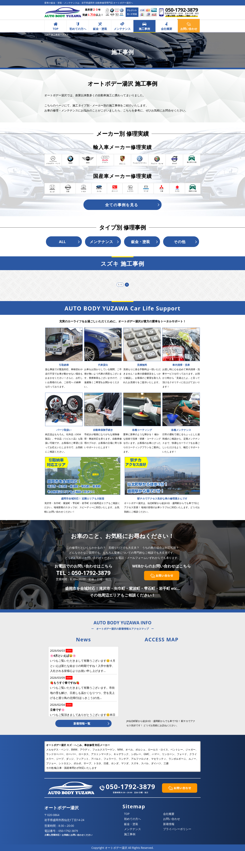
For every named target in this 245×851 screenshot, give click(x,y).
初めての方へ (77, 29)
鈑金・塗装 (100, 29)
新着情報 (168, 824)
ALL (62, 241)
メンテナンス (122, 29)
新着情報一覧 (81, 723)
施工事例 (144, 29)
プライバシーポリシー (177, 829)
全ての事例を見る (121, 204)
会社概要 (166, 29)
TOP (55, 29)
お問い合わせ (171, 819)
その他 (179, 241)
